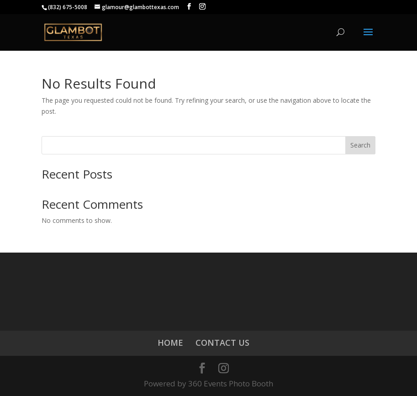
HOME (170, 342)
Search (360, 145)
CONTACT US (222, 342)
